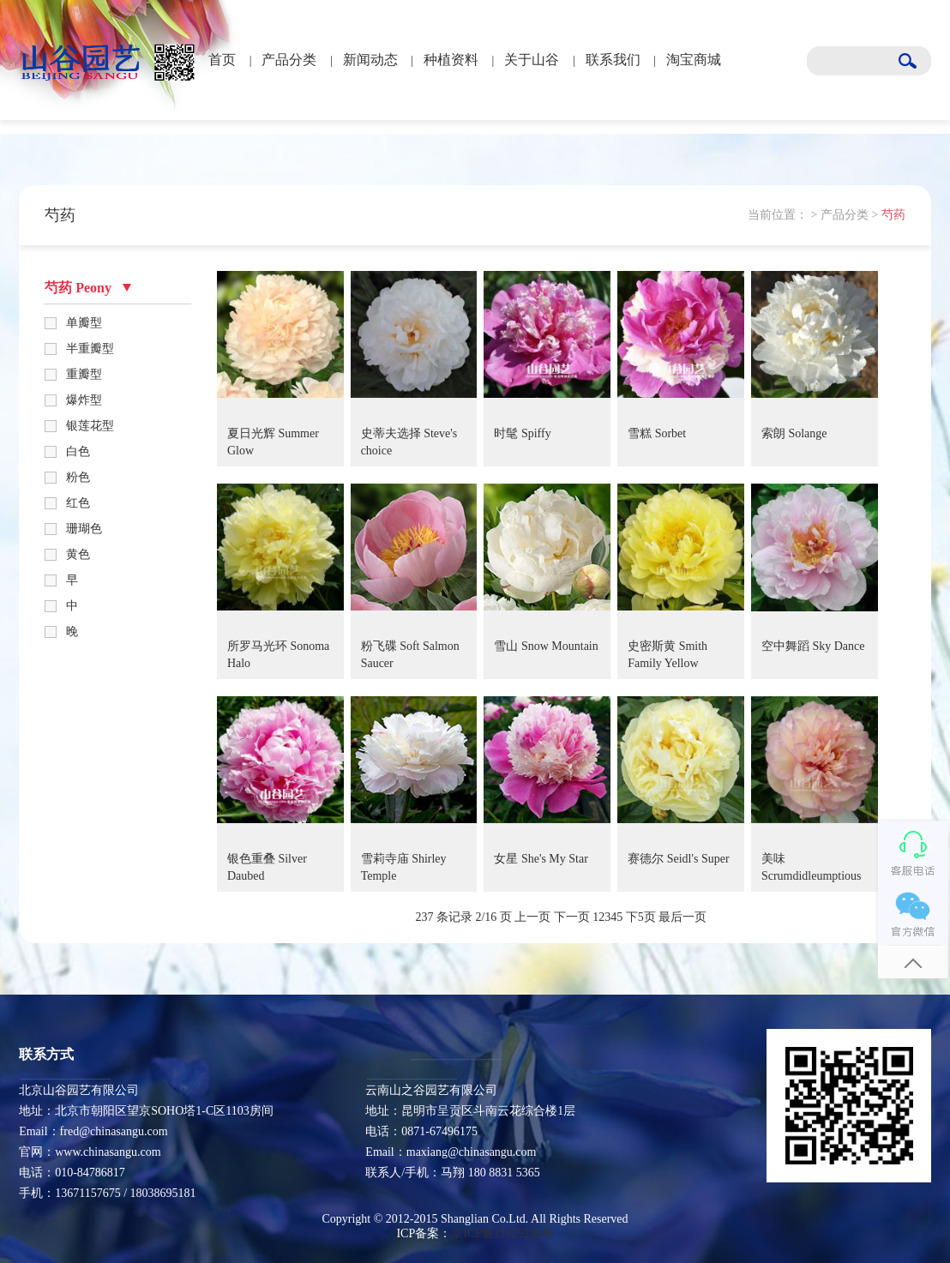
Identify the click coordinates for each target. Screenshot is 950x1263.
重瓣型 (84, 374)
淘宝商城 (693, 59)
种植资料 (451, 59)
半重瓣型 (90, 348)
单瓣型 (84, 322)
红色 (78, 502)
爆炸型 (84, 400)
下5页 (641, 917)
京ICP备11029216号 (502, 1233)
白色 (78, 451)
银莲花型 (90, 425)
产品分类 (289, 59)
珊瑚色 (84, 528)
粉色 (78, 477)
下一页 (572, 917)
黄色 (78, 554)
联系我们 (613, 59)
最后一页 (682, 917)
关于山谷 (531, 59)
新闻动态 (370, 59)
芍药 (893, 214)
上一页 (532, 917)
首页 (222, 59)
